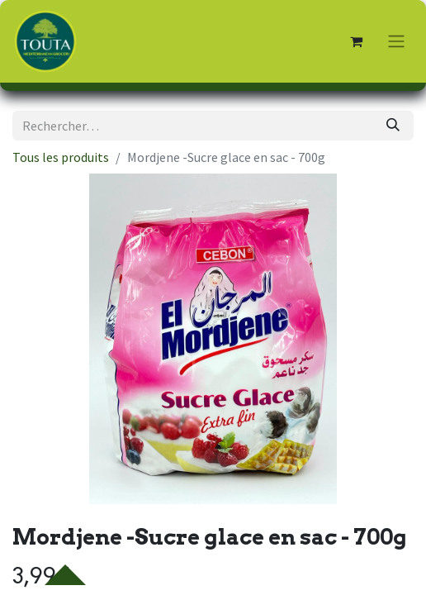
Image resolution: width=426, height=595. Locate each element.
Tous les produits (60, 157)
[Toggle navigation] (396, 42)
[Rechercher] (393, 125)
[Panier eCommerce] (355, 41)
